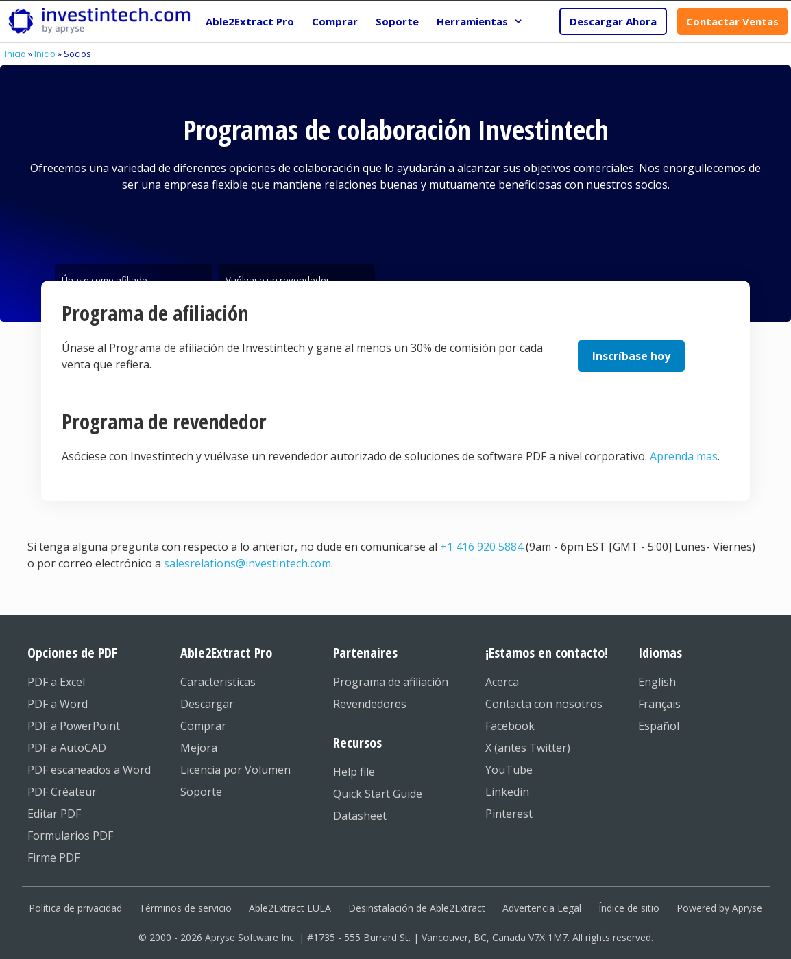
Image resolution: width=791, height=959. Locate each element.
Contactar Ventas (732, 21)
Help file (354, 771)
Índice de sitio (628, 907)
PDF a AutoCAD (66, 747)
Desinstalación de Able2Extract (416, 907)
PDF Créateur (62, 791)
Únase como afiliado (104, 277)
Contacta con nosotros (544, 703)
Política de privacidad (75, 907)
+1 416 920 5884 (481, 546)
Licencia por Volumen (235, 769)
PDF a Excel (56, 681)
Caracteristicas (218, 681)
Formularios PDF (70, 835)
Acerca (502, 681)
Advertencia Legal (541, 907)
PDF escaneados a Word (89, 769)
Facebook (510, 725)
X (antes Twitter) (527, 747)
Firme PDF (53, 857)
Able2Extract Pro (250, 21)
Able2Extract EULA (290, 907)
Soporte (397, 21)
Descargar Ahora (613, 21)
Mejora (198, 747)
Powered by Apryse (719, 907)
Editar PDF (54, 813)
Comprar (335, 21)
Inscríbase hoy (631, 356)
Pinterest (509, 813)
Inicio (15, 53)
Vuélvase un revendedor (278, 277)
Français (659, 703)
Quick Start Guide (377, 793)
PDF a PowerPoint (73, 725)
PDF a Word (57, 703)
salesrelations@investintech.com (247, 563)
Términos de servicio (185, 907)
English (657, 681)
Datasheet (360, 815)
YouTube (509, 769)
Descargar (207, 703)
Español (658, 725)
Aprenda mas (684, 456)
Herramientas (484, 21)
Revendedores (369, 703)
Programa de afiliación (390, 681)
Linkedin (507, 791)
